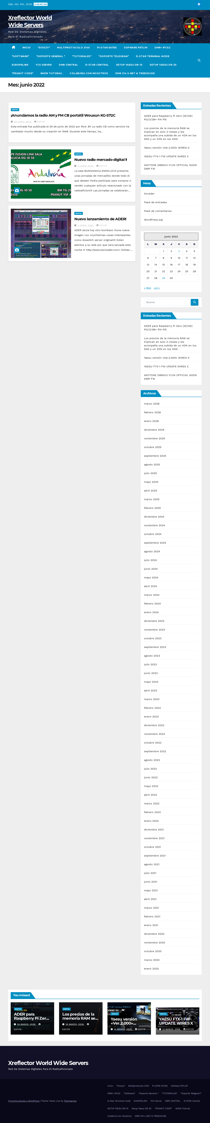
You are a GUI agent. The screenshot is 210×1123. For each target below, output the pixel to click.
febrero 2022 (152, 812)
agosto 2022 (152, 760)
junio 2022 (151, 777)
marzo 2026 (152, 403)
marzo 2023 (151, 699)
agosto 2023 (152, 655)
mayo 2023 (151, 681)
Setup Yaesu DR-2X (163, 64)
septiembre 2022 (155, 751)
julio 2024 (150, 560)
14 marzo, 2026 (123, 1029)
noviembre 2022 (154, 733)
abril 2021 (150, 899)
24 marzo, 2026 (26, 1024)
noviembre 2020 (154, 942)
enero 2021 (151, 925)
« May (147, 287)
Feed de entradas (155, 202)
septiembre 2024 (155, 542)
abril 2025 (150, 490)
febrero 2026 (152, 412)
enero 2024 (151, 612)
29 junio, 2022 (23, 122)
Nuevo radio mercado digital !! (100, 159)
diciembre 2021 (154, 829)
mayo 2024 (151, 577)
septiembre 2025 (155, 455)
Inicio (26, 47)
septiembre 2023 (155, 647)
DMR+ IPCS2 (162, 47)
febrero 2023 (152, 707)
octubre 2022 (152, 742)
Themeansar (70, 1101)
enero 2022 (151, 820)
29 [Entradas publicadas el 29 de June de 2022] (163, 278)
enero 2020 (151, 968)
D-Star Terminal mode (152, 56)
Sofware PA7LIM (135, 47)
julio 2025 (150, 473)
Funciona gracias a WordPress (24, 1101)
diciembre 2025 (154, 429)
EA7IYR (39, 122)
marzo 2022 (151, 803)
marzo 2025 (151, 499)
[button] (199, 60)
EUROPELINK (20, 64)
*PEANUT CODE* (22, 73)
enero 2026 (151, 421)
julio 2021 (150, 873)
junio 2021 (150, 881)
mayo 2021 (151, 890)
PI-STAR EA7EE (107, 47)
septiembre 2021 (155, 855)
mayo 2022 (151, 786)
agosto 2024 (152, 551)
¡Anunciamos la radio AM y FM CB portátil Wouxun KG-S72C (63, 115)
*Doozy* (44, 47)
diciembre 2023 (154, 621)
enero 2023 (151, 716)
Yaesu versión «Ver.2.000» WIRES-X (166, 147)
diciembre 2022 (154, 725)
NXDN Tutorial (52, 73)
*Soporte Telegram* (114, 56)
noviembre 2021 (154, 838)
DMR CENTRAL (68, 64)
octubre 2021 (152, 846)
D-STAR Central (97, 64)
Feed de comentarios (158, 211)
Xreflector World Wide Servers (48, 1063)
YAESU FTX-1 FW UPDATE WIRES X (166, 156)
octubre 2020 (153, 951)
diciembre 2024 (154, 516)
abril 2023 (150, 690)
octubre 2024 (152, 534)
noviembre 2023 (154, 629)
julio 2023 (150, 664)
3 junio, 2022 (86, 166)
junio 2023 (151, 673)
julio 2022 (150, 768)
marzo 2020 (152, 959)
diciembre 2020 (154, 933)
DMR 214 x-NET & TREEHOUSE (135, 73)
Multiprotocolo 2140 (73, 47)
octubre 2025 (152, 447)
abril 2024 (150, 586)
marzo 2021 (151, 907)
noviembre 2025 (154, 438)
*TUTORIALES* (81, 56)
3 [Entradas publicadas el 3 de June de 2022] (179, 251)
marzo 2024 (151, 594)
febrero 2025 (152, 508)
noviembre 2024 (154, 525)
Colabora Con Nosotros (89, 73)
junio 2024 (151, 568)
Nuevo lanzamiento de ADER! (100, 219)
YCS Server (44, 64)
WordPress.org (153, 219)
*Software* (20, 56)
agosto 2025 (152, 464)
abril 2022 (150, 794)
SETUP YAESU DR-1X (129, 64)
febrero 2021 (152, 916)
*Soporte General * (50, 56)
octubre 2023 (152, 638)
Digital (15, 110)
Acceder (149, 193)
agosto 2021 (151, 864)
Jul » (157, 287)
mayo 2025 (151, 481)
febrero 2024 (152, 603)
